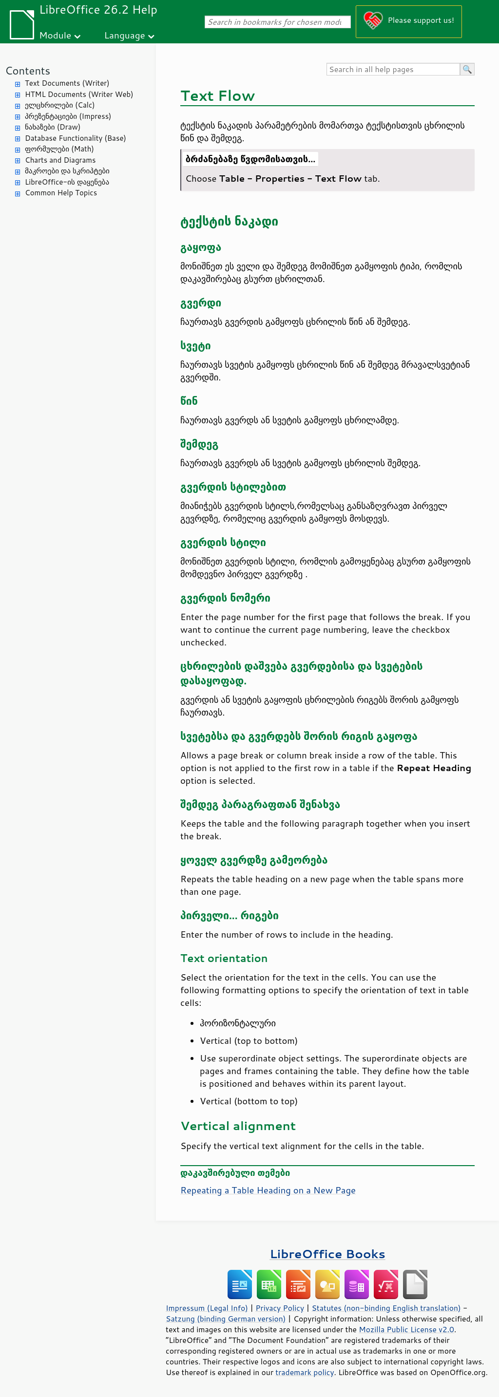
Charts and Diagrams (60, 160)
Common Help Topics (61, 193)
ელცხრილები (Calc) (60, 105)
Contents (27, 70)
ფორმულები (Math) (59, 149)
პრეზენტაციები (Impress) (68, 116)
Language (124, 34)
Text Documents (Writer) (67, 83)
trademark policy (304, 1372)
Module (55, 34)
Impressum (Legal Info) (207, 1308)
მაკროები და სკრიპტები (67, 171)
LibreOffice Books (327, 1253)
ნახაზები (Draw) (52, 127)
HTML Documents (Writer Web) (79, 94)
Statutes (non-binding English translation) (386, 1308)
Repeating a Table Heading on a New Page (268, 1190)
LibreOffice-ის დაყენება (67, 182)
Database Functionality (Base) (75, 138)
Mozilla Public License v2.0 (406, 1329)
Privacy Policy (279, 1308)
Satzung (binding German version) (226, 1318)
